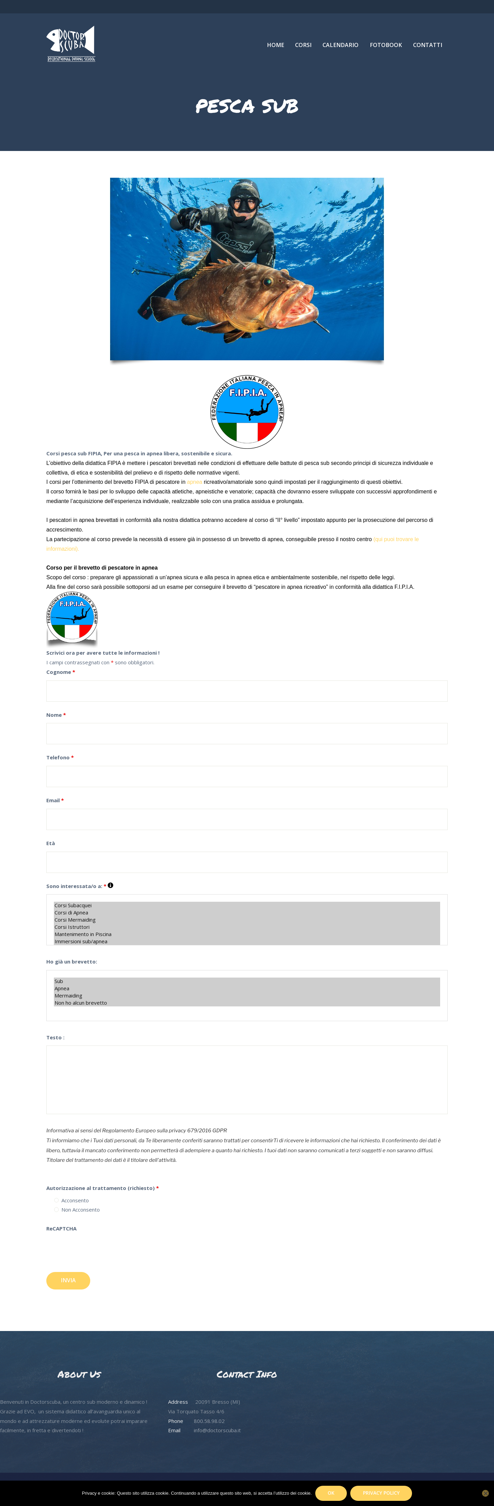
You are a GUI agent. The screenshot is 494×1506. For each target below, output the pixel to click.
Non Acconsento (80, 1209)
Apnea (247, 988)
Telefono (60, 757)
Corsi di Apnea (247, 912)
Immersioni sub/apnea (247, 941)
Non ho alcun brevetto (247, 1002)
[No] (485, 1493)
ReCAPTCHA (61, 1228)
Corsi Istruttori (247, 927)
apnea (195, 482)
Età (50, 843)
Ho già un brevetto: (71, 961)
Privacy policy (381, 1493)
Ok (331, 1493)
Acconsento (75, 1200)
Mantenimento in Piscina (247, 934)
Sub (247, 981)
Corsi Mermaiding (247, 919)
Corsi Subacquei (247, 905)
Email (55, 800)
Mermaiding (247, 995)
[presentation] (98, 1254)
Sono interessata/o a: (79, 886)
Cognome (60, 671)
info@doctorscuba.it (217, 1430)
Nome (56, 714)
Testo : (55, 1037)
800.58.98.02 (209, 1420)
